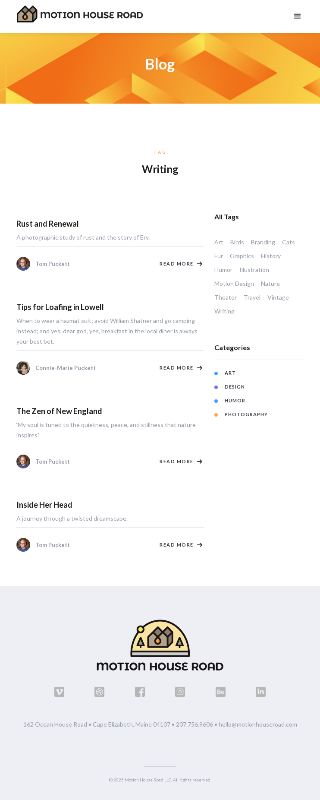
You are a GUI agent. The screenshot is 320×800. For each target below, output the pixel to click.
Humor (223, 269)
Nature (270, 283)
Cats (288, 242)
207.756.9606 (194, 724)
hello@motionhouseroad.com (258, 724)
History (271, 255)
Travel (252, 297)
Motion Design (234, 283)
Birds (237, 242)
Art (218, 242)
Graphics (242, 255)
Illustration (254, 269)
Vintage (278, 297)
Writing (224, 311)
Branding (263, 242)
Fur (218, 255)
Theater (225, 297)
